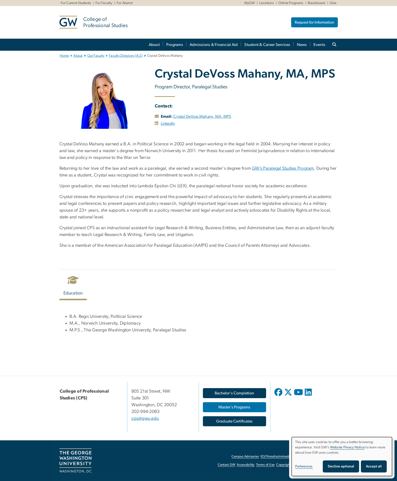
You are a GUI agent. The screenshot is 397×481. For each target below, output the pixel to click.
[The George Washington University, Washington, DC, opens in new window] (75, 460)
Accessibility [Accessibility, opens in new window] (245, 464)
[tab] (73, 286)
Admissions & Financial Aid (214, 45)
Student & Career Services (267, 45)
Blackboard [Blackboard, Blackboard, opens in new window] (316, 3)
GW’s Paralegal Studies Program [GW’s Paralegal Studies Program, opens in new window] (283, 168)
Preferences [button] (304, 466)
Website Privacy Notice (347, 447)
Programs (174, 45)
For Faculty (104, 3)
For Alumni (125, 3)
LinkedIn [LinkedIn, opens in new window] (168, 124)
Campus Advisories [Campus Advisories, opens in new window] (245, 456)
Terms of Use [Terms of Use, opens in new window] (265, 464)
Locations (266, 3)
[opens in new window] (157, 123)
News (302, 45)
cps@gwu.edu (145, 418)
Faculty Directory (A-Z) (126, 55)
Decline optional (341, 466)
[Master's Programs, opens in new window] (234, 407)
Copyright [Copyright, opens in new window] (283, 464)
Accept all (374, 466)
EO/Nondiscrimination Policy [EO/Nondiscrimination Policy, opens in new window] (281, 456)
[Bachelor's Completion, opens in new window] (234, 393)
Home (64, 55)
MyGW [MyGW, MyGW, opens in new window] (249, 3)
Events (319, 45)
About (154, 45)
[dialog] (342, 456)
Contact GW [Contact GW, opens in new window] (226, 464)
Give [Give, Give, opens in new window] (333, 3)
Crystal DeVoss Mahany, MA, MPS (202, 116)
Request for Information (314, 22)
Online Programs (290, 3)
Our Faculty (96, 55)
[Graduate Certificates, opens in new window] (234, 421)
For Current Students (76, 3)
